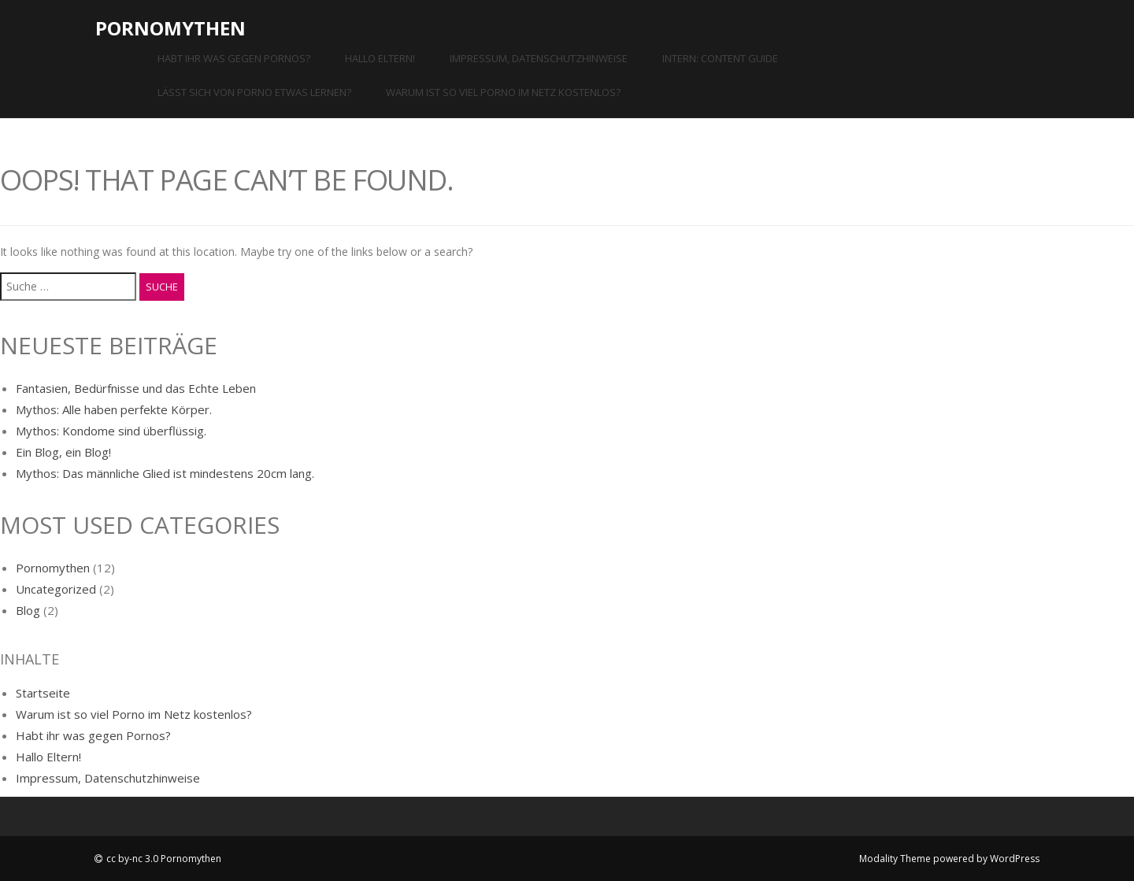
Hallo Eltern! (380, 58)
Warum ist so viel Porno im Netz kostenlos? (503, 92)
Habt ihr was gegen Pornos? (234, 58)
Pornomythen (170, 28)
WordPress (1015, 858)
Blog (28, 610)
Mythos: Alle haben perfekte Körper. (114, 409)
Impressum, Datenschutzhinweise (539, 58)
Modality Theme (895, 858)
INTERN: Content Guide (720, 58)
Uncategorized (56, 589)
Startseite (43, 693)
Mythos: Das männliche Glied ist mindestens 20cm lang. (165, 473)
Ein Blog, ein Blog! (63, 452)
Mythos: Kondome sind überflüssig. (111, 431)
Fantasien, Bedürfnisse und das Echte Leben (136, 388)
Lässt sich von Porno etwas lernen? (254, 92)
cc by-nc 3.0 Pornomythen (163, 858)
